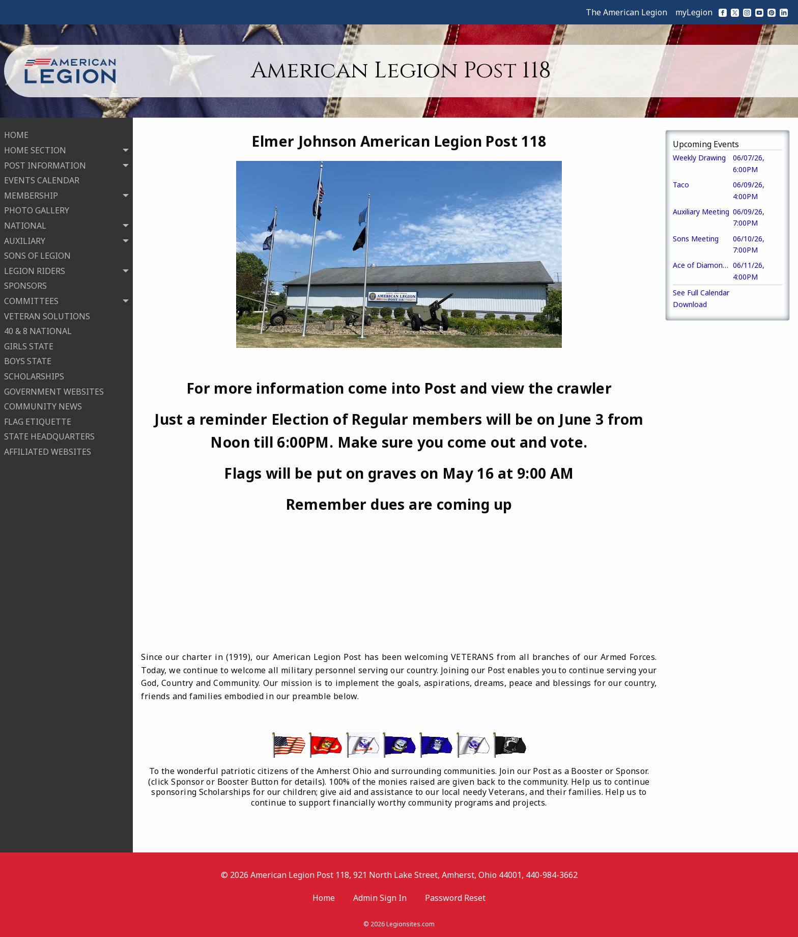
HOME (16, 133)
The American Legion (626, 12)
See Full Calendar (701, 292)
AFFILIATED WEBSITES (47, 449)
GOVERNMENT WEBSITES (54, 389)
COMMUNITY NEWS (43, 404)
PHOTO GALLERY (36, 208)
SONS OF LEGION (37, 253)
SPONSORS (25, 283)
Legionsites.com (410, 924)
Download (690, 304)
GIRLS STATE (28, 343)
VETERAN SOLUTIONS (47, 313)
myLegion (693, 12)
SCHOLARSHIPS (34, 373)
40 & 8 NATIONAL (38, 329)
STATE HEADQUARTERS (49, 434)
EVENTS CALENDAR (41, 178)
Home (323, 897)
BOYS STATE (27, 359)
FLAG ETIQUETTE (37, 419)
